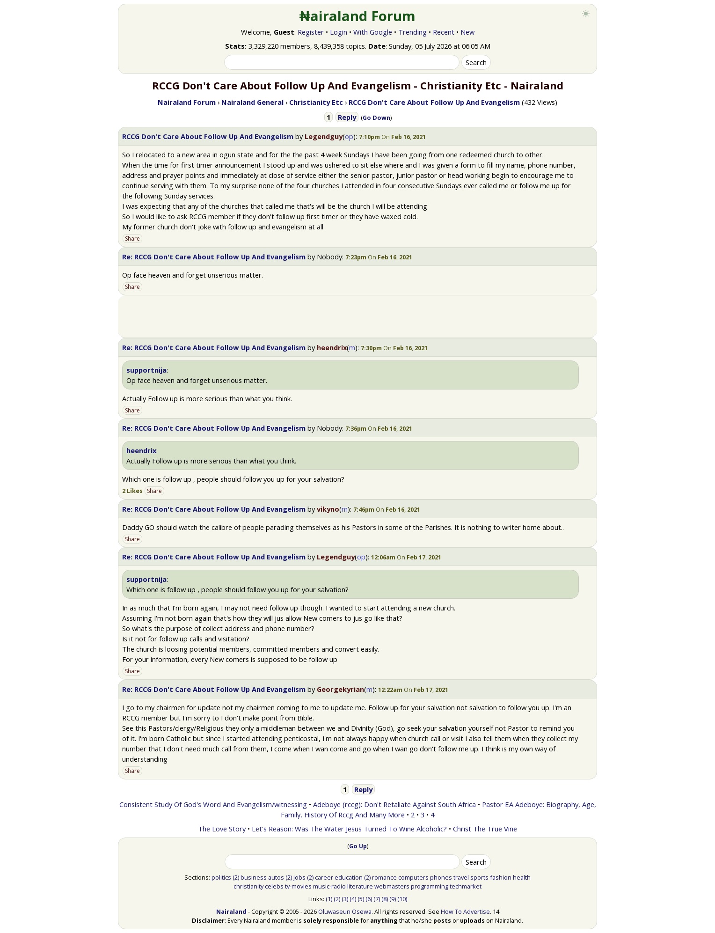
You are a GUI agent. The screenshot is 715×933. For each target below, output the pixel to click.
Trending (412, 32)
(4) (353, 899)
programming (429, 886)
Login (338, 32)
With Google (372, 32)
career (324, 877)
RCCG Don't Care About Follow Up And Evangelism (207, 136)
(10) (402, 899)
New (467, 32)
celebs (274, 886)
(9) (392, 899)
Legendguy (324, 136)
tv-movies (298, 886)
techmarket (466, 886)
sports (479, 877)
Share (132, 238)
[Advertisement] (357, 316)
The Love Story (222, 828)
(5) (361, 899)
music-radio (329, 886)
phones (441, 877)
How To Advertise (465, 911)
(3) (345, 899)
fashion (500, 877)
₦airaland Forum (357, 16)
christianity (248, 886)
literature (360, 886)
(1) (329, 899)
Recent (443, 32)
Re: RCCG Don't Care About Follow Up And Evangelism (214, 256)
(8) (384, 899)
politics (221, 877)
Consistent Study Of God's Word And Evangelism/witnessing (213, 804)
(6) (368, 899)
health (522, 877)
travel (461, 877)
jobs (299, 877)
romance (384, 877)
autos (276, 877)
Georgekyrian (340, 689)
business (254, 877)
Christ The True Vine (485, 828)
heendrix (332, 347)
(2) (236, 877)
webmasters (391, 886)
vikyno (328, 509)
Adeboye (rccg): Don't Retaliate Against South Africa (394, 804)
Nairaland (231, 911)
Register (311, 32)
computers (413, 877)
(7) (376, 899)
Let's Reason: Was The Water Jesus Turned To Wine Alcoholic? (349, 828)
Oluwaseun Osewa (345, 911)
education (349, 877)
